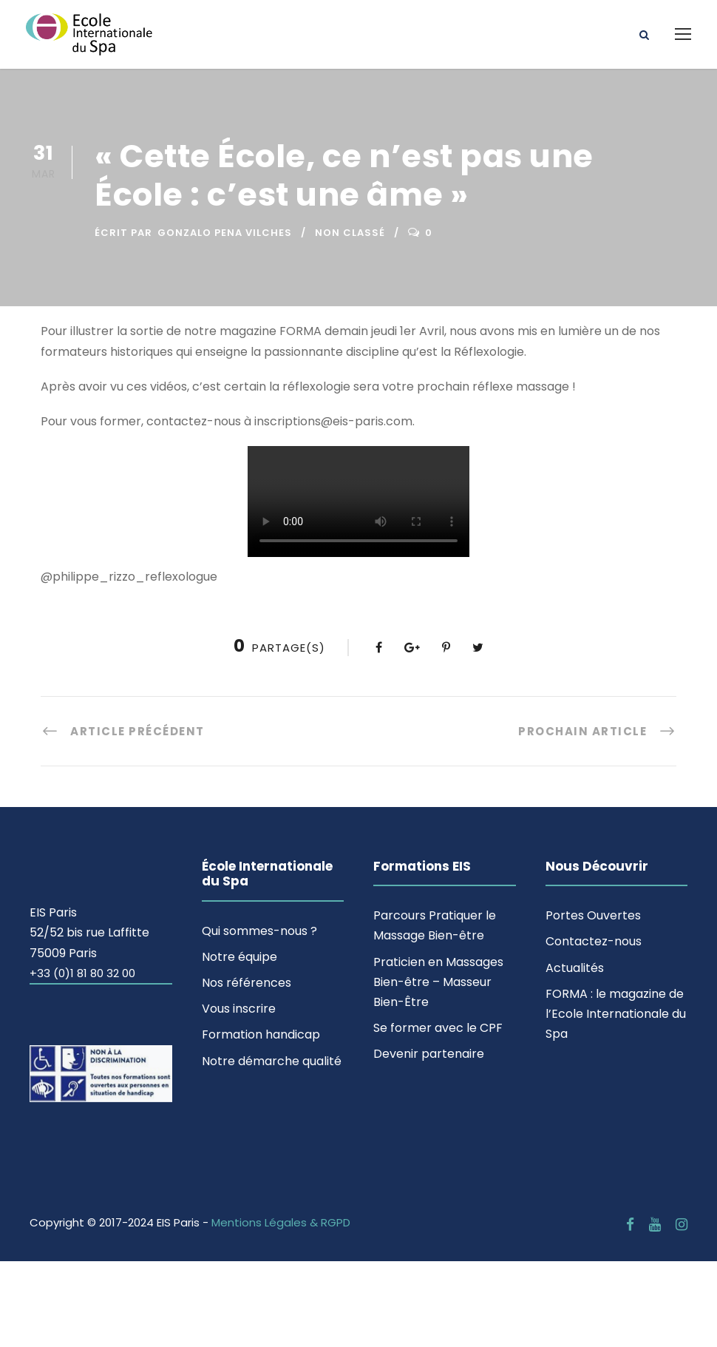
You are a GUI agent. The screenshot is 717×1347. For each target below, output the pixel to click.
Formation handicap (261, 1034)
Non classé (350, 233)
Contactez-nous (594, 941)
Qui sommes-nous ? (259, 930)
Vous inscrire (239, 1008)
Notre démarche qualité (271, 1061)
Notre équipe (239, 956)
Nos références (246, 982)
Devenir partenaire (428, 1053)
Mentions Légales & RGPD (280, 1222)
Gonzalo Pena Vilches (224, 233)
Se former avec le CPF (438, 1027)
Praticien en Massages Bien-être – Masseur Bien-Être (438, 981)
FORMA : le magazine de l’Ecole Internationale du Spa (616, 1013)
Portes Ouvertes (593, 915)
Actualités (575, 967)
